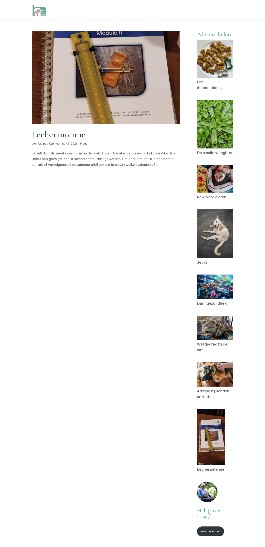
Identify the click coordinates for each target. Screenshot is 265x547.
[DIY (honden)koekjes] (215, 59)
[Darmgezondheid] (215, 287)
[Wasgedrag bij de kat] (215, 329)
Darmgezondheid (212, 303)
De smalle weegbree (215, 153)
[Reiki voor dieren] (215, 179)
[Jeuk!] (215, 234)
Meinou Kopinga (49, 143)
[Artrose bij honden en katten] (215, 375)
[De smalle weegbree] (215, 125)
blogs (83, 143)
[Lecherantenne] (211, 438)
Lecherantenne (58, 134)
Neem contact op (210, 531)
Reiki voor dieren (211, 197)
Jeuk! (202, 262)
